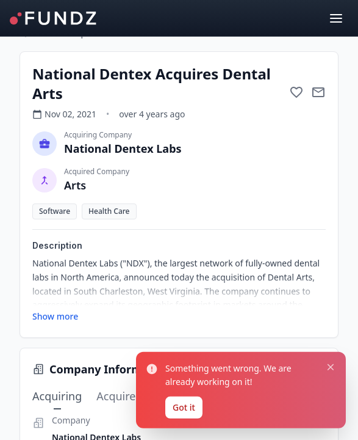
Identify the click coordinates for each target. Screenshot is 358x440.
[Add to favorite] (296, 92)
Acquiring (57, 397)
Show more (55, 316)
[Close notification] (326, 279)
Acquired (119, 396)
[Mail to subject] (318, 92)
